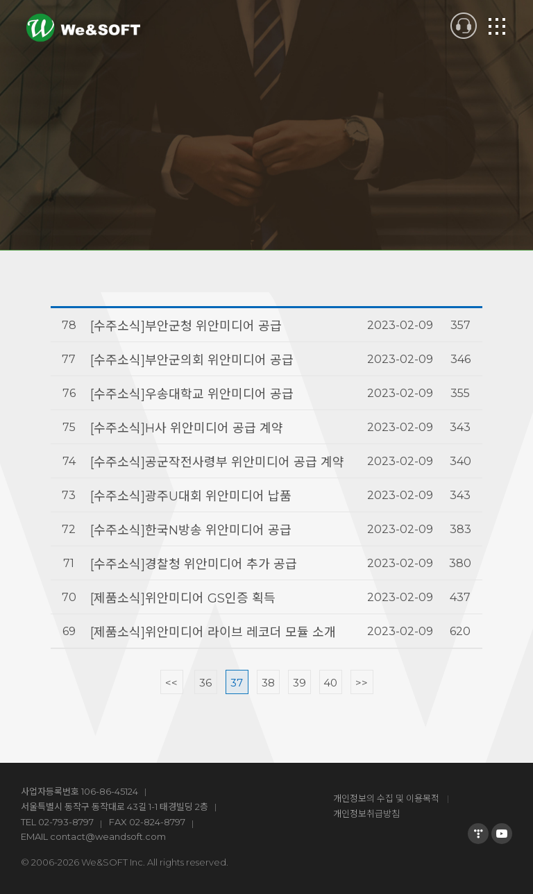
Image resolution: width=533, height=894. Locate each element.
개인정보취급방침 (366, 813)
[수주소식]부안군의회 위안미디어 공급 (192, 360)
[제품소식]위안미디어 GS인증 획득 (183, 598)
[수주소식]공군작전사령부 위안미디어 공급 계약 (217, 462)
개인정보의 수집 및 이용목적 (386, 798)
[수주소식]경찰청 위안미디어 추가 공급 (193, 564)
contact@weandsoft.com (108, 836)
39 (299, 682)
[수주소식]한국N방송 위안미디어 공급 (190, 530)
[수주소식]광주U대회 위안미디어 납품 (190, 496)
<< (171, 682)
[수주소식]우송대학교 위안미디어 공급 (192, 394)
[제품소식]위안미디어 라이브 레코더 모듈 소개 (213, 632)
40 (330, 682)
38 (268, 682)
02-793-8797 (66, 821)
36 (205, 682)
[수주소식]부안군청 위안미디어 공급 (186, 326)
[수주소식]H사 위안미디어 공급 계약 (186, 428)
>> (361, 682)
